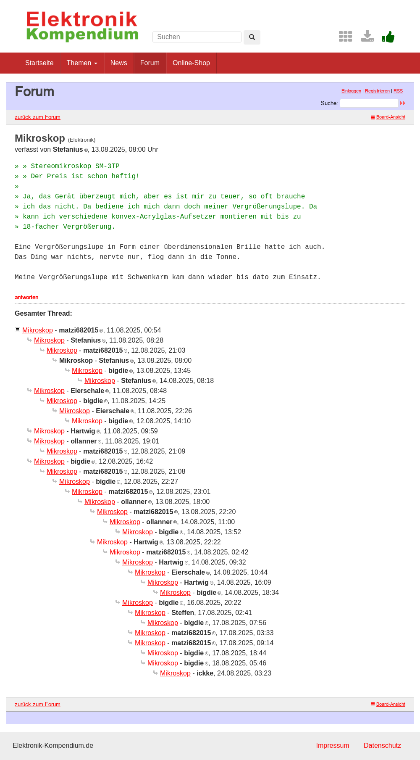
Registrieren (377, 91)
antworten (26, 297)
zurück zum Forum (37, 116)
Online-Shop (191, 62)
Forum (150, 62)
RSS (398, 91)
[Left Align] (252, 37)
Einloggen (351, 91)
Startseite (39, 62)
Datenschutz (382, 745)
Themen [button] (82, 62)
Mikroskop (37, 330)
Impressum (332, 745)
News (118, 62)
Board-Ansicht (388, 117)
